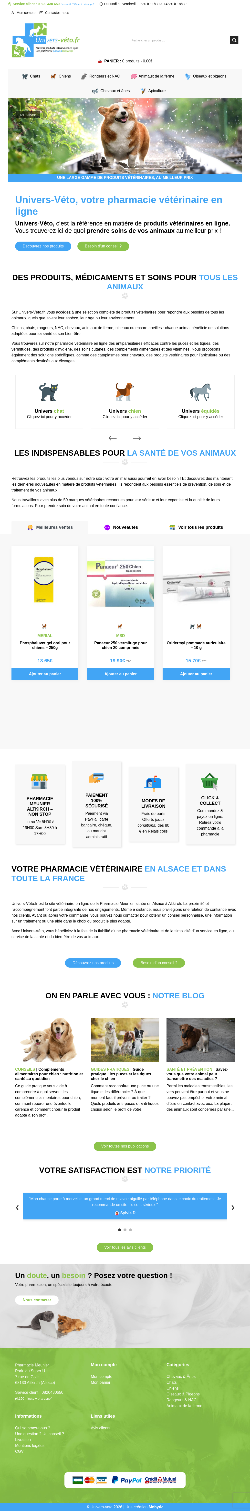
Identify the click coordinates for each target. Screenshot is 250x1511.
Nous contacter (37, 1300)
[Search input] (180, 40)
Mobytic (156, 1507)
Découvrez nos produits (43, 246)
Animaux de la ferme (157, 76)
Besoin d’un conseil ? (158, 963)
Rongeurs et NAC (104, 76)
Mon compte (23, 13)
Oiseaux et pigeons (209, 76)
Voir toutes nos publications (125, 1146)
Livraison (23, 1440)
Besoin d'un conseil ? (103, 246)
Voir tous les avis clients (125, 1247)
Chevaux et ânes (115, 91)
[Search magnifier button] (234, 40)
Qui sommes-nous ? (32, 1428)
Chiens (65, 76)
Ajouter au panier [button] (45, 674)
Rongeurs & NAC (182, 1400)
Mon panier (100, 1382)
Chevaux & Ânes (181, 1376)
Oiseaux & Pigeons (183, 1394)
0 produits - (137, 61)
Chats (35, 76)
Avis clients (100, 1428)
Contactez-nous (54, 13)
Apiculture (157, 91)
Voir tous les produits (196, 527)
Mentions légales (29, 1445)
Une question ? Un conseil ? (39, 1434)
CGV (19, 1451)
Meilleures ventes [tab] (50, 527)
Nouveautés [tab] (121, 527)
